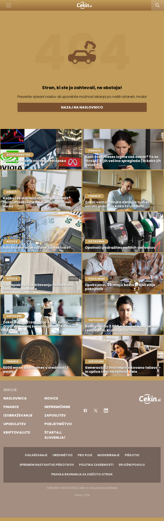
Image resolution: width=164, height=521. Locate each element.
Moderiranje (108, 455)
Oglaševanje (36, 455)
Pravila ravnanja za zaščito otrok (82, 474)
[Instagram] (105, 410)
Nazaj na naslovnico (82, 107)
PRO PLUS (85, 455)
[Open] (8, 5)
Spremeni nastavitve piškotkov (46, 465)
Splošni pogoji (132, 465)
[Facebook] (85, 410)
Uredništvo (63, 455)
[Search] (157, 5)
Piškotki (132, 455)
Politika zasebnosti (96, 465)
